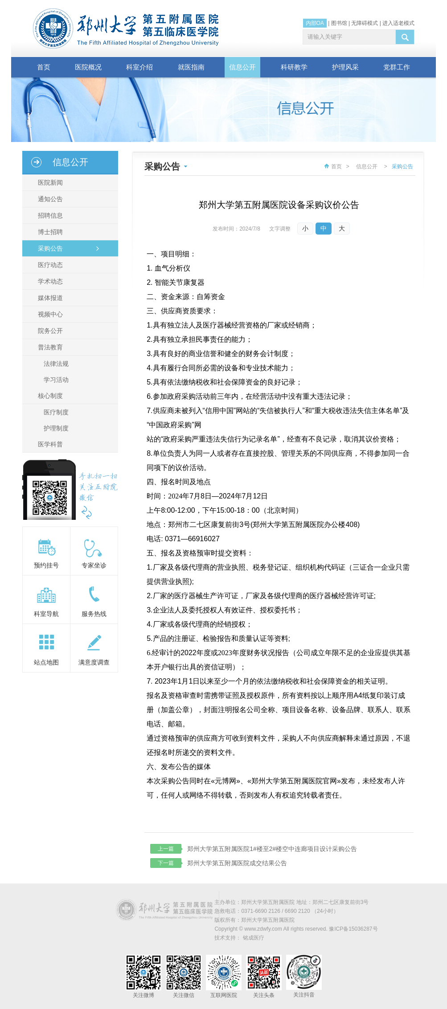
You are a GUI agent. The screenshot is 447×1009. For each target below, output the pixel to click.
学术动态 (49, 281)
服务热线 (94, 613)
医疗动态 (49, 264)
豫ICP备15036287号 (353, 929)
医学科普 (49, 444)
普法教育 (49, 347)
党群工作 (396, 67)
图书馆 (339, 23)
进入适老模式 (398, 23)
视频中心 (49, 314)
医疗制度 (56, 412)
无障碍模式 (364, 23)
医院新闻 (49, 182)
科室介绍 (139, 67)
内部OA (315, 23)
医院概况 (88, 67)
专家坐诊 (94, 565)
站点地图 (46, 662)
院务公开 (49, 330)
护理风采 (345, 67)
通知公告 (49, 199)
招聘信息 (49, 215)
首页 (43, 67)
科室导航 (46, 613)
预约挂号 (46, 565)
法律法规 (56, 363)
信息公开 (242, 67)
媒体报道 (49, 297)
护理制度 (56, 428)
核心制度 (49, 395)
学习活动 (56, 379)
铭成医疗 (253, 938)
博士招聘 (49, 231)
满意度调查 (94, 662)
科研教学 (294, 67)
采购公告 (49, 248)
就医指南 (191, 67)
